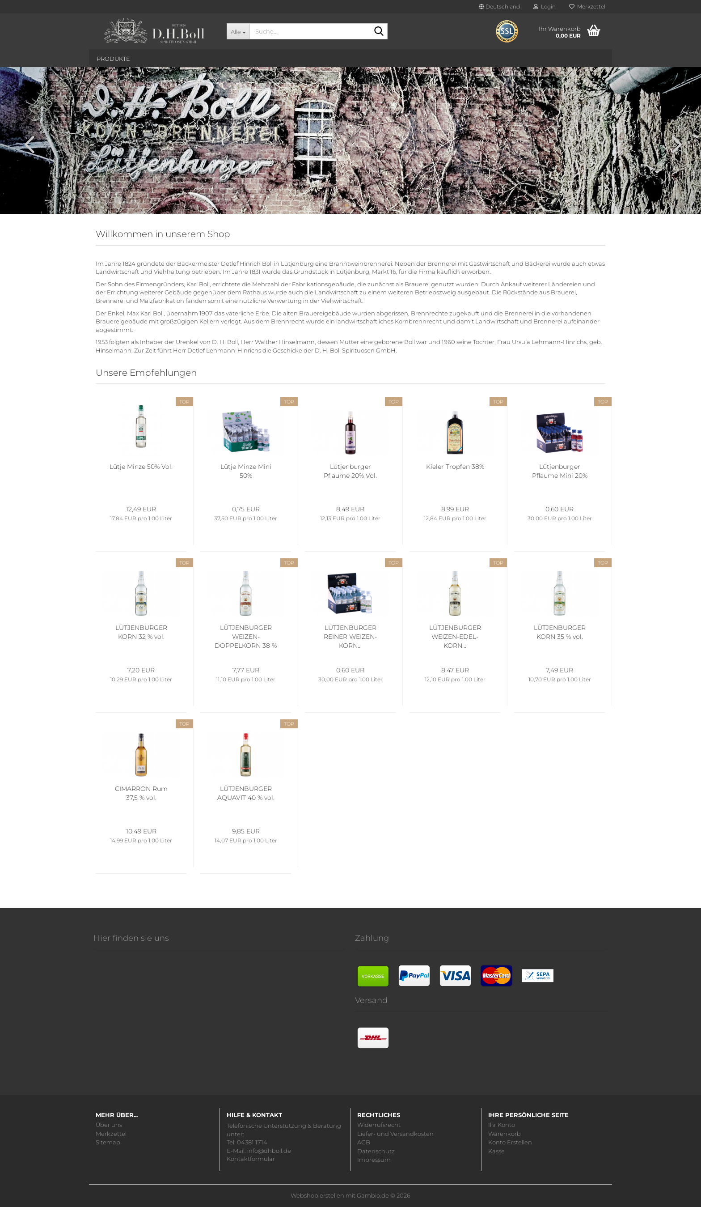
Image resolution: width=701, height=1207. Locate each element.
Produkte (113, 58)
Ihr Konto (501, 1125)
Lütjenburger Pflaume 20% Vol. (350, 471)
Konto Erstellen (510, 1142)
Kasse (496, 1151)
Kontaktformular (251, 1158)
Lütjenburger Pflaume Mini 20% (559, 471)
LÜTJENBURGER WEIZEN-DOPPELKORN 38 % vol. (246, 637)
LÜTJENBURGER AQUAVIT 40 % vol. (245, 793)
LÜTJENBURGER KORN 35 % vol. (560, 632)
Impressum (374, 1159)
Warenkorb (504, 1133)
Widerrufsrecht (379, 1125)
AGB (363, 1142)
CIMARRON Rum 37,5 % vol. (141, 793)
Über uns (109, 1125)
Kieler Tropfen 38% (455, 467)
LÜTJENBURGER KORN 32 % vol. (141, 632)
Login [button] (544, 6)
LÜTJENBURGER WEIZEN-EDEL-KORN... (455, 637)
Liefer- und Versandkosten (395, 1133)
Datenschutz (376, 1151)
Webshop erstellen (317, 1195)
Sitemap (108, 1142)
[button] (499, 6)
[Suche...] (238, 31)
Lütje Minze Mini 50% (245, 471)
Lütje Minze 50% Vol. (141, 467)
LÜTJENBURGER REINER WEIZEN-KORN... (350, 637)
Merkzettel (587, 6)
